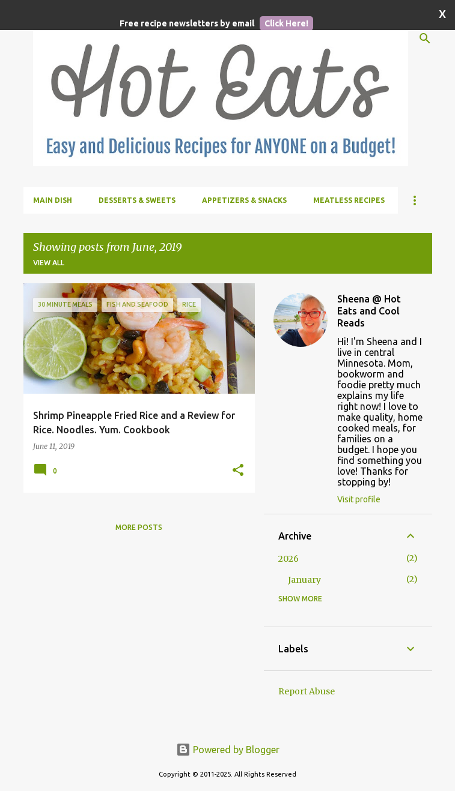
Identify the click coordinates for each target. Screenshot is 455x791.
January (304, 579)
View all (48, 262)
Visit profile (358, 499)
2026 (288, 558)
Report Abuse (306, 691)
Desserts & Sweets (137, 200)
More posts (138, 527)
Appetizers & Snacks (244, 200)
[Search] (425, 38)
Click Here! (286, 23)
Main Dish (52, 200)
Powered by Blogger (227, 749)
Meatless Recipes (349, 200)
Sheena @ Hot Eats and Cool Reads (369, 310)
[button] (238, 470)
